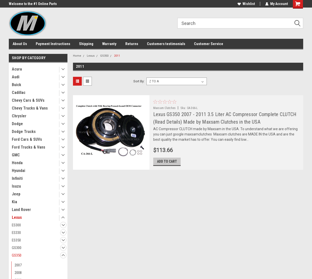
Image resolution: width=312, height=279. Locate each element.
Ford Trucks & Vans (28, 147)
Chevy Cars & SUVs (28, 100)
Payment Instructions (53, 44)
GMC (16, 155)
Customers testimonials (166, 44)
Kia (14, 201)
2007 (18, 265)
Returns (131, 44)
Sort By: (138, 81)
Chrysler (19, 116)
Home (77, 55)
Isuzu (16, 186)
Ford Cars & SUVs (27, 139)
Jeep (16, 194)
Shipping (86, 44)
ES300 (16, 225)
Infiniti (17, 178)
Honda (17, 162)
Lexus (17, 217)
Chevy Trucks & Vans (30, 108)
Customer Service (208, 44)
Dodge (17, 123)
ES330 (16, 232)
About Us (20, 44)
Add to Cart (167, 161)
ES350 (16, 240)
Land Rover (21, 209)
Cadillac (18, 92)
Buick (16, 84)
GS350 (16, 255)
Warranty (109, 44)
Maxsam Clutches (164, 108)
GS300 (16, 248)
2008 (18, 272)
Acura (17, 69)
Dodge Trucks (24, 131)
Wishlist (246, 4)
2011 (117, 55)
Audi (15, 77)
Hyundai (18, 170)
